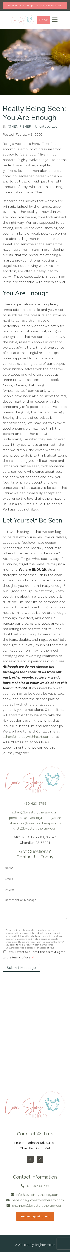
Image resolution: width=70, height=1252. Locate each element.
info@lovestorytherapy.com (37, 1195)
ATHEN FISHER (19, 126)
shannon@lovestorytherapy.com (35, 823)
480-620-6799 (35, 803)
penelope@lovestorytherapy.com (35, 818)
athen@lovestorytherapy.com (35, 812)
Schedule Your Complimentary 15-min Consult (35, 5)
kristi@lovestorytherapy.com (35, 828)
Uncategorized (46, 126)
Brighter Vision (45, 1245)
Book (43, 20)
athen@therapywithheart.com (26, 736)
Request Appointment (35, 1216)
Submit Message (21, 968)
